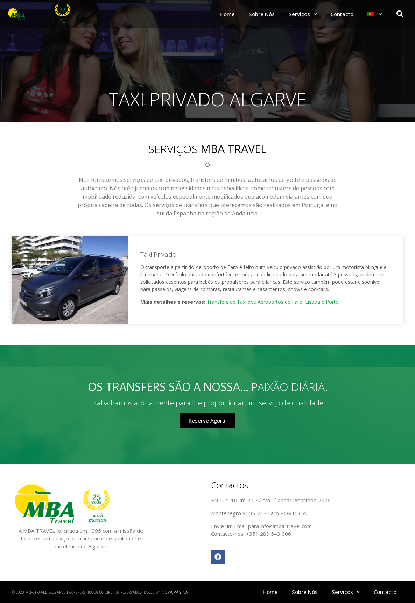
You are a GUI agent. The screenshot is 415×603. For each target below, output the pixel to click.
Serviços (303, 14)
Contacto (342, 13)
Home (227, 13)
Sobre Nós (262, 13)
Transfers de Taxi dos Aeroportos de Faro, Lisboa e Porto (273, 301)
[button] (207, 420)
